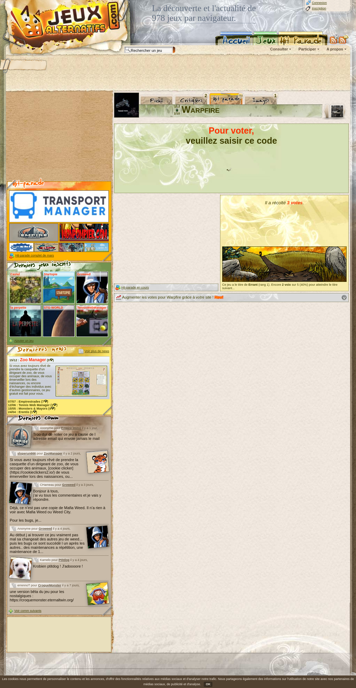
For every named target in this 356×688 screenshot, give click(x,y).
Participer (307, 49)
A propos (334, 49)
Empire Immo (71, 428)
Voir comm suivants (27, 610)
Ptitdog (64, 560)
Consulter (279, 49)
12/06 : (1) (32, 405)
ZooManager (53, 453)
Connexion (319, 3)
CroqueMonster (49, 585)
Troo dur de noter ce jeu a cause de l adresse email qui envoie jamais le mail (66, 436)
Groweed (69, 485)
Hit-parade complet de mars (34, 255)
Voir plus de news (96, 351)
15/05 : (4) (31, 408)
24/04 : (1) (22, 412)
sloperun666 (26, 453)
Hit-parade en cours (135, 287)
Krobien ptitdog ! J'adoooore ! (58, 566)
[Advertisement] (177, 73)
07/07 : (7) (28, 401)
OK (208, 684)
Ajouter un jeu (24, 340)
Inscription (319, 8)
